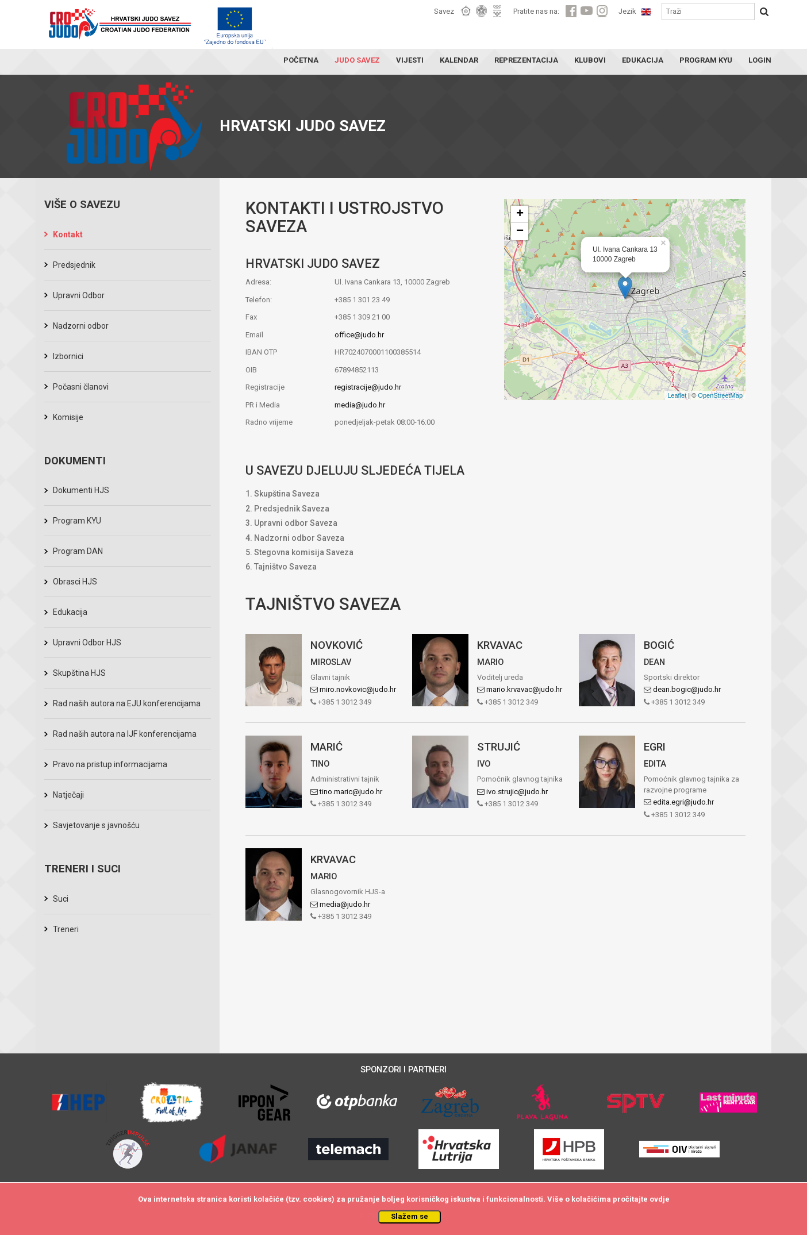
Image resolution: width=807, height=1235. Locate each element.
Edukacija (70, 612)
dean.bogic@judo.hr (687, 689)
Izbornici (68, 356)
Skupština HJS (79, 673)
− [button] (520, 231)
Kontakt (68, 234)
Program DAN (78, 551)
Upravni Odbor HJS (87, 642)
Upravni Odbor (79, 295)
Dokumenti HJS (81, 490)
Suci (60, 898)
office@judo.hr (359, 334)
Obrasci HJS (75, 581)
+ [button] (520, 214)
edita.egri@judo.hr (683, 802)
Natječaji (68, 794)
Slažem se (409, 1216)
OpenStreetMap (720, 395)
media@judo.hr (360, 405)
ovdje (660, 1199)
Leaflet (676, 395)
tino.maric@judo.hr (351, 791)
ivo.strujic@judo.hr (517, 791)
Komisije (68, 417)
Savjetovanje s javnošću (96, 825)
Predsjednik (74, 265)
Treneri (66, 929)
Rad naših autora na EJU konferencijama (127, 703)
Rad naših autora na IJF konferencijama (125, 733)
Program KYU (77, 520)
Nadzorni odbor (81, 325)
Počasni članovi (81, 386)
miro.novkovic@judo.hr (358, 689)
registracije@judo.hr (368, 387)
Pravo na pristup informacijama (110, 764)
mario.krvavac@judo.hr (524, 689)
